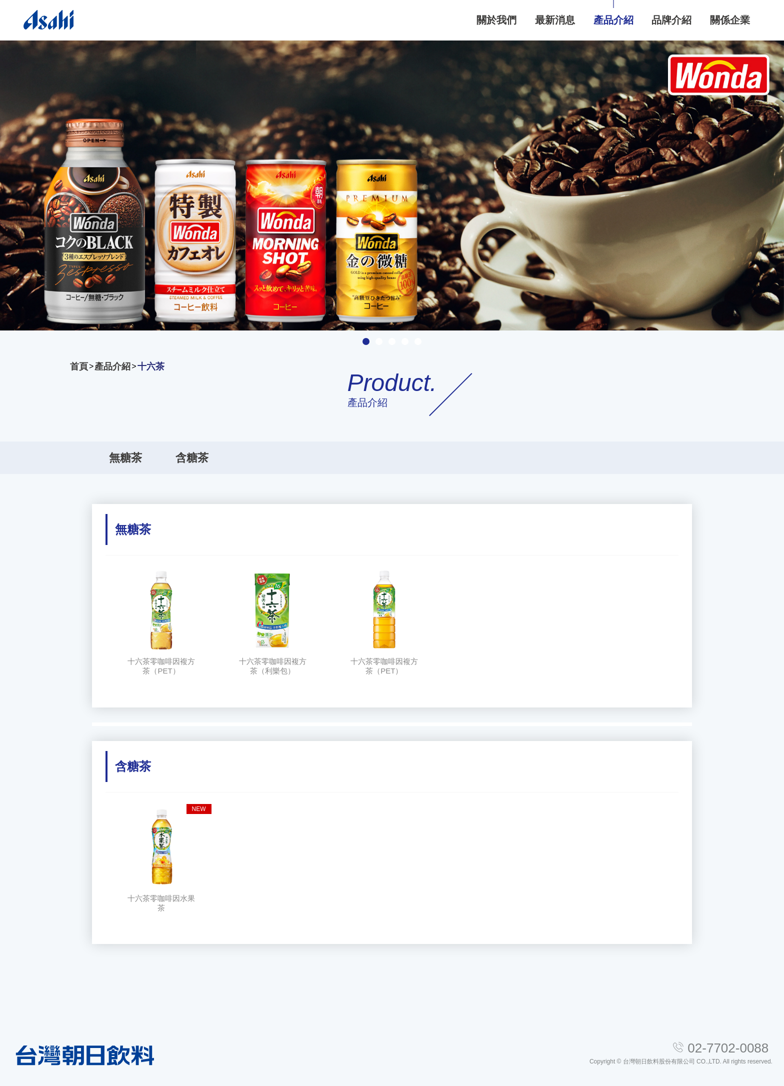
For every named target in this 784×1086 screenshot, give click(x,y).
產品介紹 (112, 367)
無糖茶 (125, 458)
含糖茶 (192, 458)
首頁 (79, 367)
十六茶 (151, 367)
